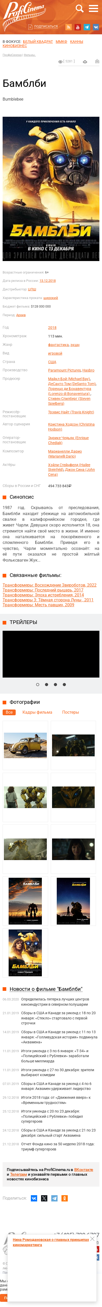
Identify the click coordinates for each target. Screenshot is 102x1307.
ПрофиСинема (12, 55)
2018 (52, 328)
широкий (50, 298)
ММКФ (61, 42)
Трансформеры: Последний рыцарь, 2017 (43, 590)
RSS (68, 27)
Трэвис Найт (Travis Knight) (71, 412)
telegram (87, 27)
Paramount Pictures (64, 370)
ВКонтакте (83, 1169)
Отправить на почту (97, 61)
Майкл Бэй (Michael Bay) (69, 379)
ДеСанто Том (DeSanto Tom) (72, 384)
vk (96, 27)
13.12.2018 (47, 281)
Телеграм (18, 1174)
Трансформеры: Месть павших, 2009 (38, 604)
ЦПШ (32, 289)
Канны (76, 42)
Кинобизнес (15, 46)
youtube (77, 27)
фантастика (58, 345)
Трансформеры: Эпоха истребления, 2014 (43, 595)
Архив (21, 315)
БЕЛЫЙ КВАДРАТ (38, 42)
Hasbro (88, 370)
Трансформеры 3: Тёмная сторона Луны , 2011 (48, 599)
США (52, 362)
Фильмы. (30, 55)
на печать (85, 62)
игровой (55, 353)
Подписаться (46, 26)
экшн (75, 345)
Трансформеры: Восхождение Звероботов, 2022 (50, 585)
